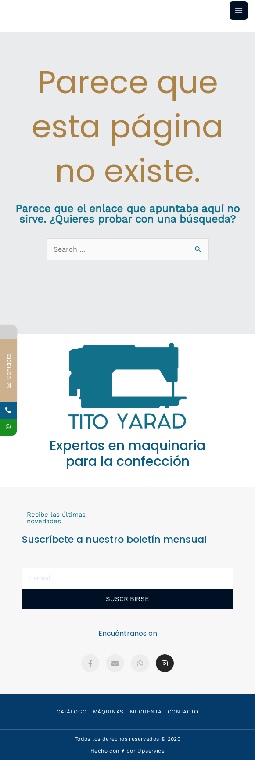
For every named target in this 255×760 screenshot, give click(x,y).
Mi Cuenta (146, 712)
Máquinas (108, 712)
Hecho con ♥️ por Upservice (127, 751)
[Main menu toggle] (239, 10)
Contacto (183, 712)
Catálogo (72, 712)
